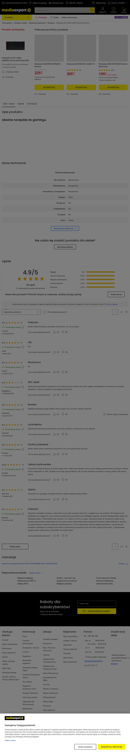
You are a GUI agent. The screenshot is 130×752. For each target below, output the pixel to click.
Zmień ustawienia (85, 747)
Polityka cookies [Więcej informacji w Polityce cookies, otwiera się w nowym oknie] (10, 740)
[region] (65, 733)
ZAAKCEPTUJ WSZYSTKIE (111, 747)
